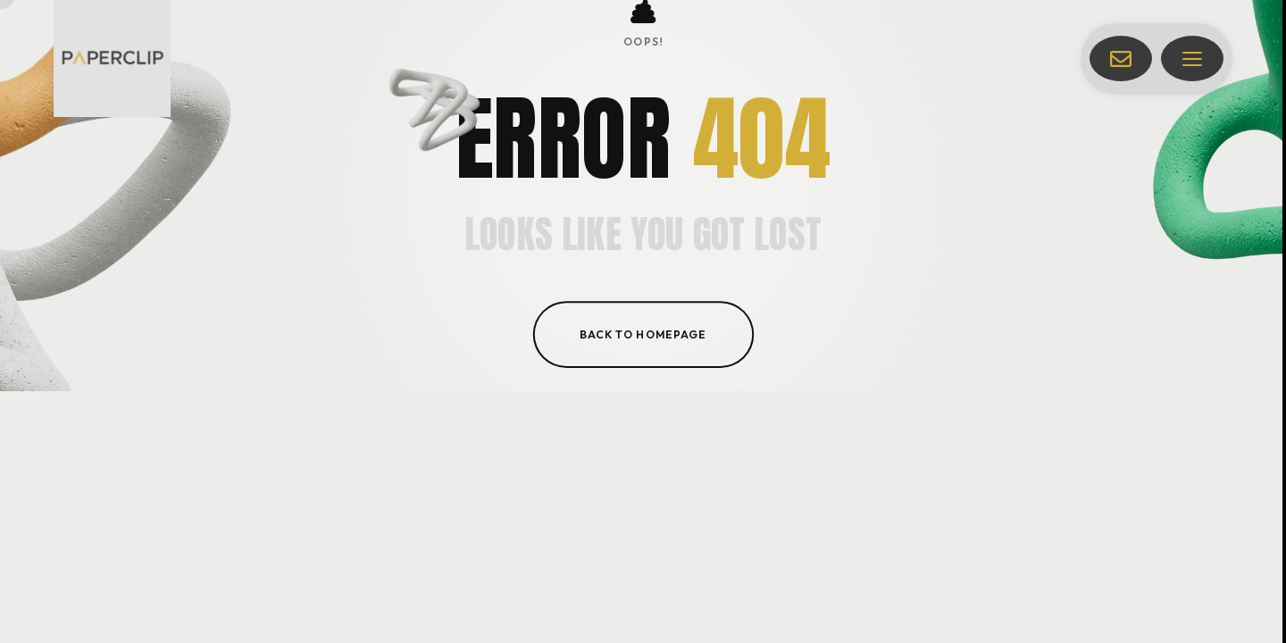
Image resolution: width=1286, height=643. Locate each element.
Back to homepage (643, 333)
